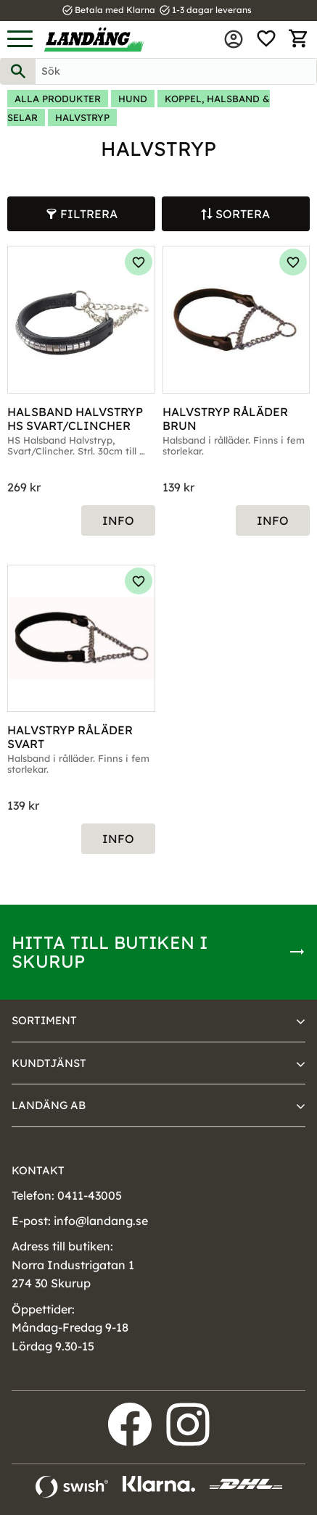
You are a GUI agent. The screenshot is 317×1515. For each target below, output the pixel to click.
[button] (20, 39)
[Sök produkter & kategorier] (176, 71)
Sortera (242, 214)
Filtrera (89, 214)
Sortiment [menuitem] (44, 1020)
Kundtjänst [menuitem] (49, 1063)
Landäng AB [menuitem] (49, 1105)
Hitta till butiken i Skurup (109, 951)
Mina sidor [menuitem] (233, 39)
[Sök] (18, 71)
